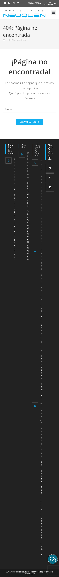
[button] (53, 12)
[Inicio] (4, 40)
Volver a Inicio (29, 122)
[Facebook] (50, 168)
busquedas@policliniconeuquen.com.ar (42, 509)
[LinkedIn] (50, 187)
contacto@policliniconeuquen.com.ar (42, 351)
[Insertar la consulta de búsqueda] (29, 109)
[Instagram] (50, 177)
